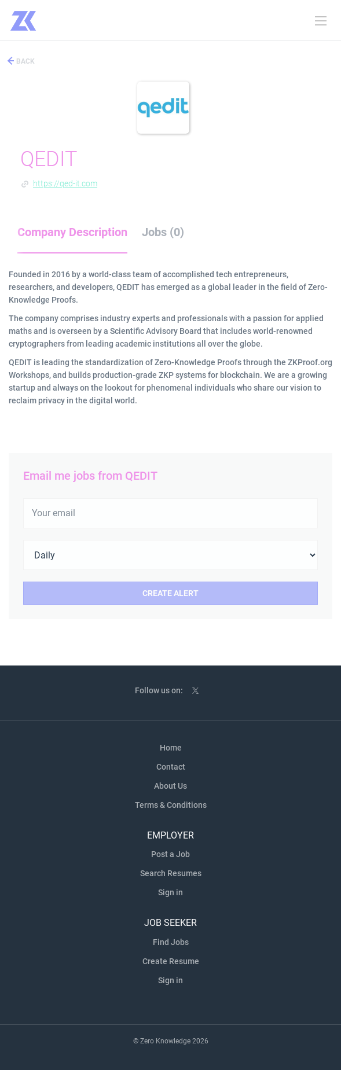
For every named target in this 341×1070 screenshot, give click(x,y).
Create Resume (170, 961)
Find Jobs (171, 942)
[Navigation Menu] (321, 20)
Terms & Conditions (171, 805)
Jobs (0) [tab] (163, 232)
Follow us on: (159, 690)
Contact (170, 766)
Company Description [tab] (72, 232)
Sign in (170, 892)
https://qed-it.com (65, 183)
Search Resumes (170, 873)
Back (24, 61)
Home (171, 747)
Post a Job (170, 854)
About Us (170, 785)
